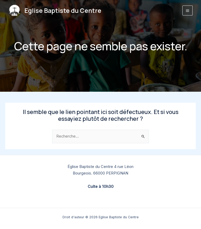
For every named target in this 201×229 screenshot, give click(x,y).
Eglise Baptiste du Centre (62, 10)
